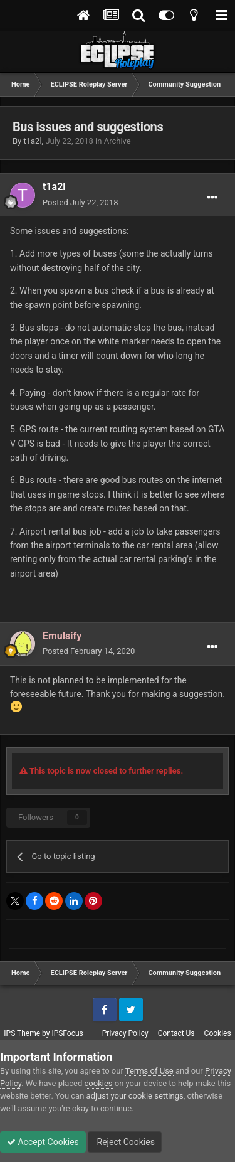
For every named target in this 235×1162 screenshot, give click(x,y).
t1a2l (32, 141)
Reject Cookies (125, 1142)
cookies (99, 1083)
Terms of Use (149, 1070)
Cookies (217, 1033)
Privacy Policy (125, 1033)
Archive (117, 141)
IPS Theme (22, 1033)
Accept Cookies (43, 1142)
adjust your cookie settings (135, 1096)
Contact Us (176, 1033)
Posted (80, 202)
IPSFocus (67, 1033)
